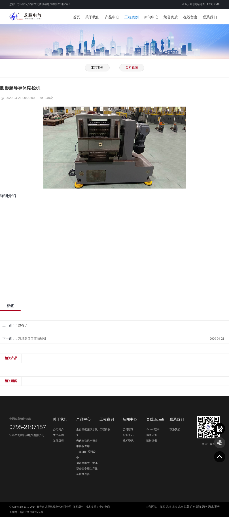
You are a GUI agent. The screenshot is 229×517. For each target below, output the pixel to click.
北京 (180, 506)
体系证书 (151, 435)
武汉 (168, 506)
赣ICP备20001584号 (31, 512)
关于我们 (92, 17)
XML (217, 4)
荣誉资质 (170, 17)
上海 (174, 506)
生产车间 (58, 435)
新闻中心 (151, 17)
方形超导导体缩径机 (32, 338)
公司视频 (131, 67)
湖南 (205, 506)
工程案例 (131, 17)
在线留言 (190, 17)
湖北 (211, 506)
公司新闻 (128, 429)
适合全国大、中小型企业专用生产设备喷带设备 (87, 468)
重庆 (217, 506)
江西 (162, 506)
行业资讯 (128, 435)
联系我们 (210, 17)
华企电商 (104, 506)
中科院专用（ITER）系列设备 (86, 452)
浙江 (198, 506)
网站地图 (200, 4)
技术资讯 (128, 440)
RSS (209, 4)
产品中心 (112, 17)
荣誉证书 (151, 440)
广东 (192, 506)
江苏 (186, 506)
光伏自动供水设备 (87, 440)
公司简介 (58, 429)
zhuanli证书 (152, 429)
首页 (76, 17)
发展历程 (58, 440)
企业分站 (187, 4)
